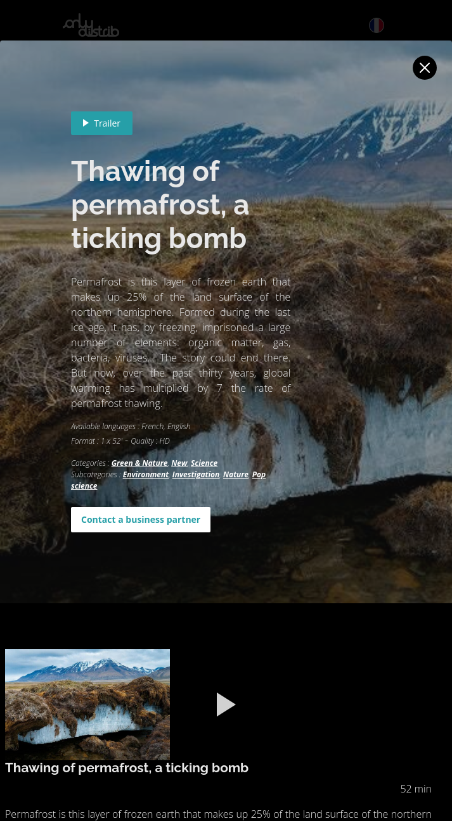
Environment (146, 474)
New (179, 463)
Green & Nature (140, 463)
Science (204, 463)
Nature (236, 474)
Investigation (195, 474)
